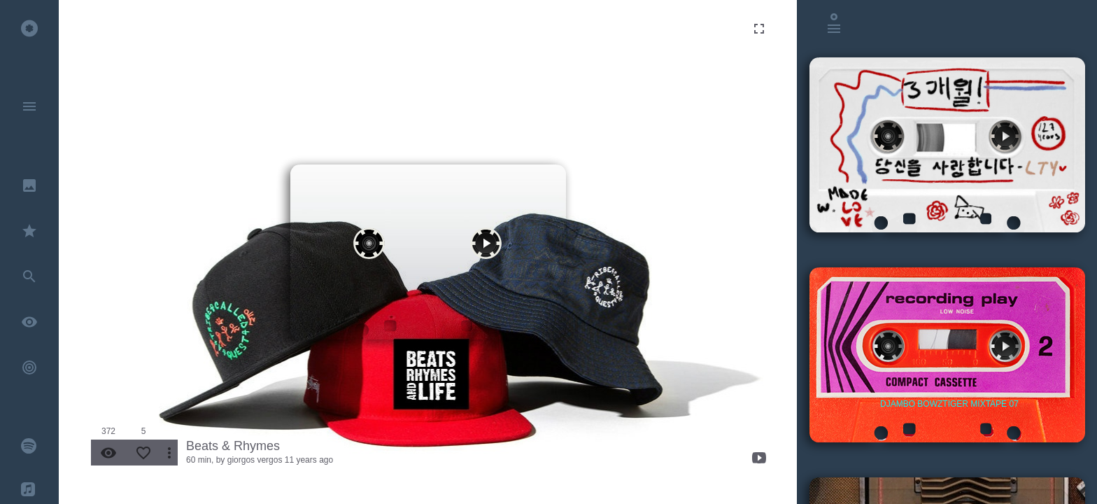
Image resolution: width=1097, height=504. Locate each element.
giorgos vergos (255, 460)
